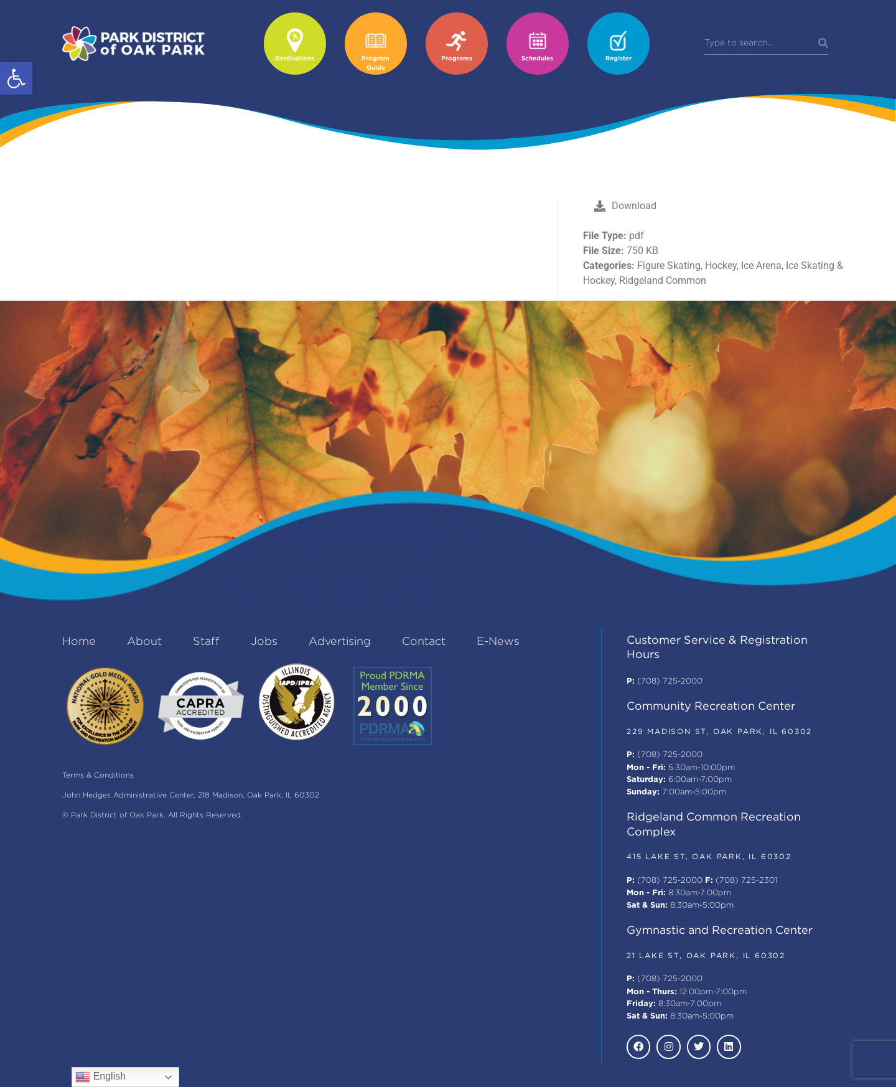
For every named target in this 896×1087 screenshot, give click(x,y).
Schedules (537, 59)
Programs (456, 59)
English (100, 1077)
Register (618, 59)
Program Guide (376, 63)
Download (625, 206)
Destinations (294, 59)
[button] (16, 78)
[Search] (823, 43)
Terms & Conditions (98, 775)
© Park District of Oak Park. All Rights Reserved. (152, 815)
